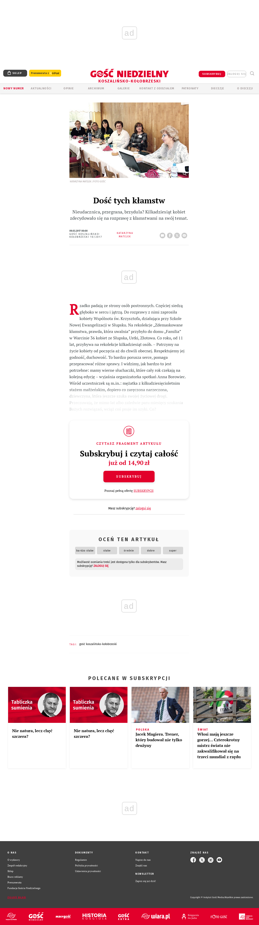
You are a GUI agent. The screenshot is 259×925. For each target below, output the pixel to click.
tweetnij (178, 234)
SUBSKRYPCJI (144, 490)
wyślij (185, 234)
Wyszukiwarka (252, 73)
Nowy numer (13, 88)
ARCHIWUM (96, 88)
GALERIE (124, 88)
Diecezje (217, 88)
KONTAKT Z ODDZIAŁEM (156, 88)
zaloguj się (236, 74)
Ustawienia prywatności (88, 871)
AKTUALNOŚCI (41, 88)
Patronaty (190, 88)
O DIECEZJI (245, 88)
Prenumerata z (45, 73)
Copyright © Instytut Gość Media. (207, 897)
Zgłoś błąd (16, 897)
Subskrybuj (129, 476)
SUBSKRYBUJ (211, 74)
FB (170, 234)
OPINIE (69, 88)
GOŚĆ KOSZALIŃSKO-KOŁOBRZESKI (98, 644)
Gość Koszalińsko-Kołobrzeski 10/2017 (85, 235)
